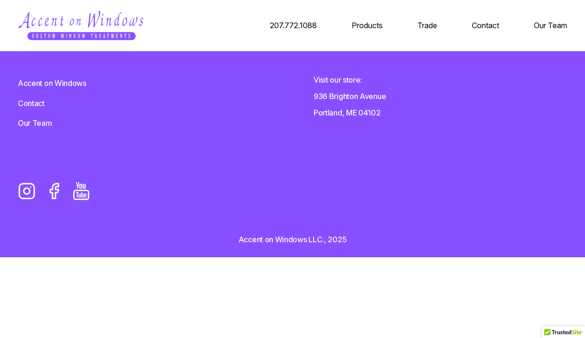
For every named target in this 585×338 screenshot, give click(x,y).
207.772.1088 (293, 25)
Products (367, 25)
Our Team (550, 25)
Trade (427, 25)
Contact (485, 25)
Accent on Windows (52, 83)
